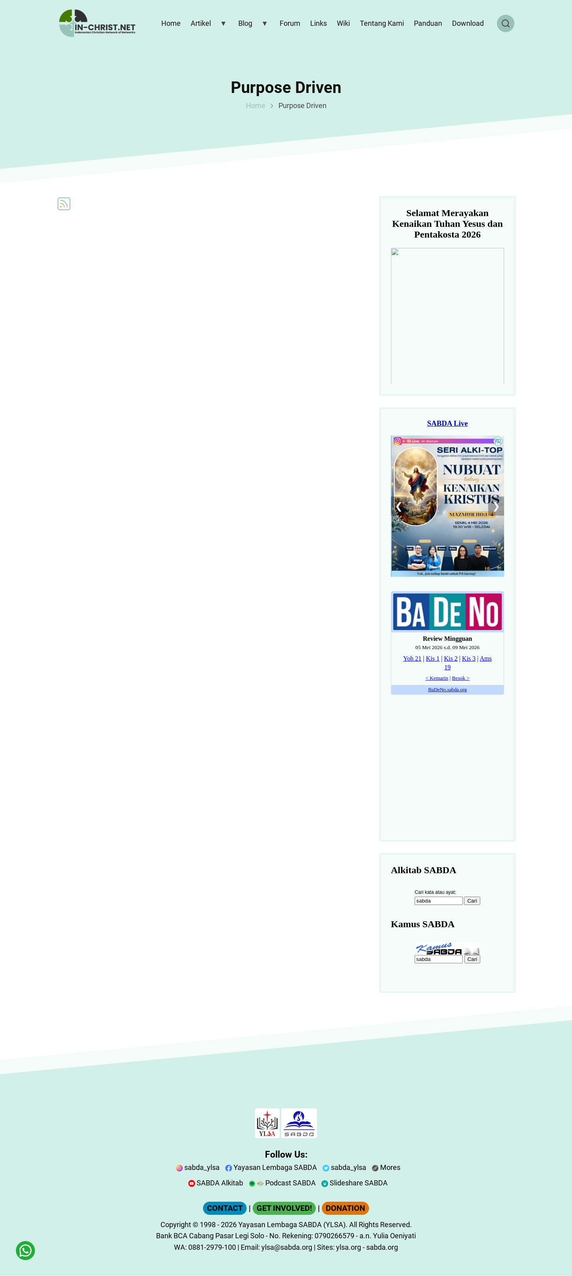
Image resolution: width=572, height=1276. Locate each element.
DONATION (345, 1208)
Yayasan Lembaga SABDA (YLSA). (293, 1224)
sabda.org (382, 1247)
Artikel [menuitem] (207, 25)
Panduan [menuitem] (428, 23)
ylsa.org (348, 1247)
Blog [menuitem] (251, 25)
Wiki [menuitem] (343, 23)
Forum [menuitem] (290, 23)
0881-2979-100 (212, 1247)
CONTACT (225, 1208)
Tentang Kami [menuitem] (382, 23)
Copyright (175, 1224)
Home (255, 105)
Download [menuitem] (468, 23)
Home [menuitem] (171, 23)
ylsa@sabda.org (286, 1247)
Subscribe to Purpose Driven (64, 203)
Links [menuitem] (318, 23)
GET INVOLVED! (284, 1208)
